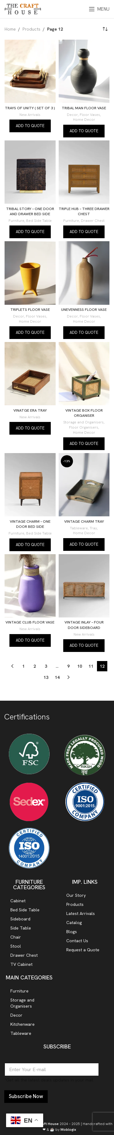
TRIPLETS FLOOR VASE (30, 309)
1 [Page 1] (23, 666)
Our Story (76, 895)
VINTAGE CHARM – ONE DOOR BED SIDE (30, 524)
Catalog (74, 922)
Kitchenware (22, 1024)
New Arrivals (29, 114)
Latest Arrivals (80, 913)
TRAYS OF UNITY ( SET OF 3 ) (30, 107)
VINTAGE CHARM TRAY (84, 521)
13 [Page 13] (45, 677)
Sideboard (20, 919)
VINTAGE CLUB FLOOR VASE (29, 622)
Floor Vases (90, 114)
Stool (15, 946)
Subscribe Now (26, 1096)
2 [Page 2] (34, 666)
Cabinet (18, 900)
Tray (93, 528)
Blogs (71, 931)
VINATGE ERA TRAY (30, 410)
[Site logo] (23, 8)
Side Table (20, 928)
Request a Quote (82, 949)
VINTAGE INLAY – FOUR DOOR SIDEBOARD (84, 625)
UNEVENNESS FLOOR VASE (84, 309)
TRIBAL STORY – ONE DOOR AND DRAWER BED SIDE (30, 211)
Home (10, 29)
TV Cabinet (21, 964)
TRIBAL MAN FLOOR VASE (84, 107)
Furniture (16, 220)
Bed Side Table (39, 220)
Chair (15, 937)
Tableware (79, 528)
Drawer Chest (93, 220)
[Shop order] (104, 29)
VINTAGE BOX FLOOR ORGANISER (84, 413)
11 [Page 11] (90, 666)
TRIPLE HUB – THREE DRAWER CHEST (84, 211)
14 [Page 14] (57, 677)
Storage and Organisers (83, 422)
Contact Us (77, 940)
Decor (72, 114)
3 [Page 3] (46, 666)
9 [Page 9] (68, 666)
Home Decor (84, 119)
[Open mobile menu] (99, 9)
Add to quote (30, 125)
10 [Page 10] (79, 666)
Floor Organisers (83, 427)
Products (31, 29)
